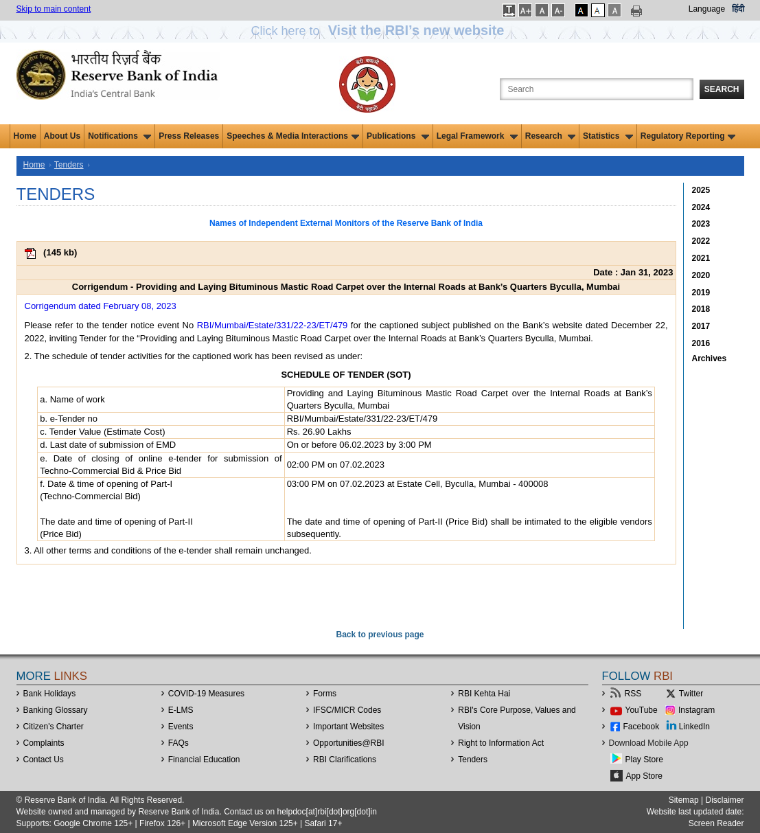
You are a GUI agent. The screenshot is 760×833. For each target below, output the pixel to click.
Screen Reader (716, 823)
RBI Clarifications (344, 759)
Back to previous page (380, 634)
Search (721, 89)
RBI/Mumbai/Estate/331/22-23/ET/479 (272, 325)
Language (707, 9)
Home (25, 136)
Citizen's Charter (53, 726)
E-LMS (181, 710)
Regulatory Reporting (688, 136)
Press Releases (189, 136)
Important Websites (348, 726)
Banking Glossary (55, 710)
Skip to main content (53, 9)
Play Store (644, 759)
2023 (701, 224)
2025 (701, 190)
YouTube (641, 710)
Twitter (691, 693)
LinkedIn (694, 726)
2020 (701, 275)
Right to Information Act (501, 743)
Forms (324, 693)
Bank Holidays (49, 693)
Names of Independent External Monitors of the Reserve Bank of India (346, 223)
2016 (701, 343)
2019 (701, 292)
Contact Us (43, 759)
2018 (701, 309)
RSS (633, 693)
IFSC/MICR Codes (347, 710)
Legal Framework (477, 136)
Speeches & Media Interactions (293, 136)
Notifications (119, 136)
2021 (701, 258)
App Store (644, 776)
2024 (701, 207)
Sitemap (684, 800)
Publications (398, 136)
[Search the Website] (596, 89)
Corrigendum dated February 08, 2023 (100, 306)
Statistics (608, 136)
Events (181, 726)
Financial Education (204, 759)
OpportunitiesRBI (348, 743)
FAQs (178, 743)
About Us (62, 136)
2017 (701, 326)
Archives (709, 358)
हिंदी (738, 9)
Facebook (641, 726)
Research (550, 136)
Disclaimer (724, 800)
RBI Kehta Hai (484, 693)
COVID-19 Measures (206, 693)
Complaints (44, 743)
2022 (701, 241)
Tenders (69, 165)
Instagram (696, 710)
